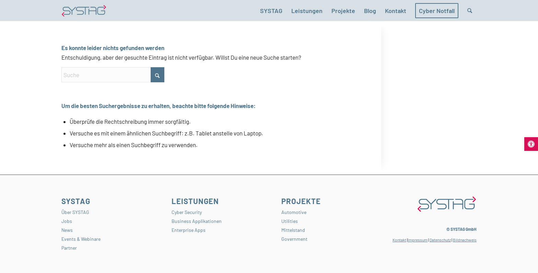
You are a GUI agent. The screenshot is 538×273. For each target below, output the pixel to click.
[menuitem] (271, 10)
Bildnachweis (465, 239)
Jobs (66, 221)
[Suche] (470, 10)
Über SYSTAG (75, 212)
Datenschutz (440, 239)
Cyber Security (187, 212)
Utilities (289, 221)
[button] (531, 144)
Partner (69, 248)
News (67, 230)
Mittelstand (293, 230)
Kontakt (399, 239)
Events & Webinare (81, 239)
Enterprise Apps (189, 230)
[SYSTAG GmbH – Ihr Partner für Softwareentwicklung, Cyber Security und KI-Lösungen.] (83, 10)
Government (294, 239)
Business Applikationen (197, 221)
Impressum (418, 239)
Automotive (293, 212)
